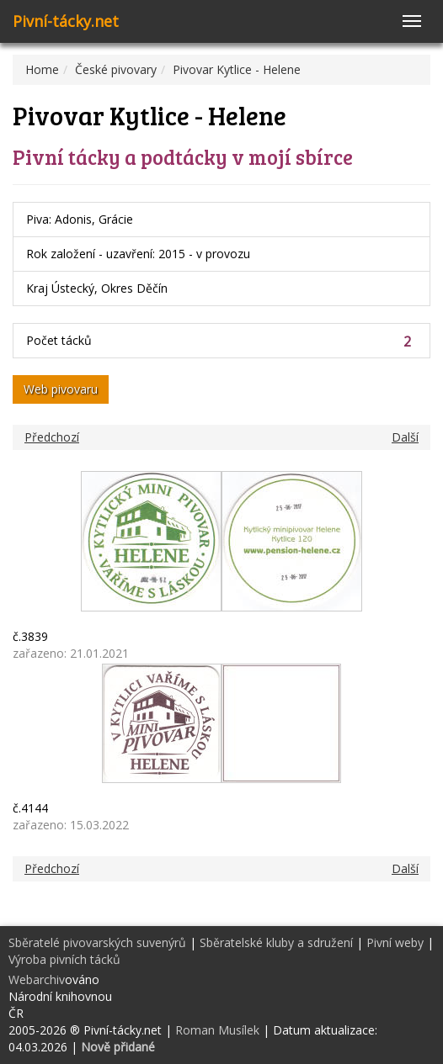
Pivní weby (395, 942)
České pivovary (116, 69)
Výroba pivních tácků (64, 959)
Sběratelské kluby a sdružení (276, 942)
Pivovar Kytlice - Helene (237, 69)
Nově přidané (118, 1047)
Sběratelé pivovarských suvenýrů (97, 942)
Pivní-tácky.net (66, 21)
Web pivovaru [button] (61, 389)
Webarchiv (36, 979)
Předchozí (51, 437)
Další (405, 437)
